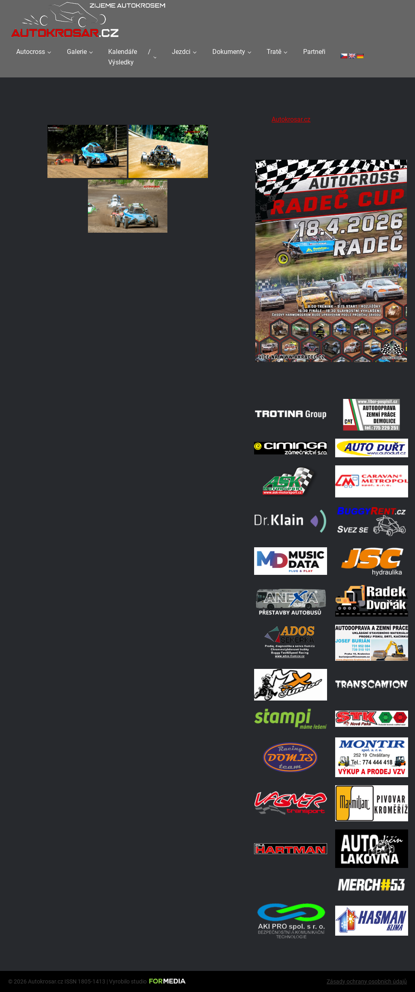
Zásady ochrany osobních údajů (367, 981)
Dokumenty (228, 52)
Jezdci (181, 52)
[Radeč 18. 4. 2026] (331, 380)
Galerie (77, 52)
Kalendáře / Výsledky (129, 57)
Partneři (314, 52)
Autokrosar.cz (291, 119)
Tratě (274, 52)
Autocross (30, 52)
